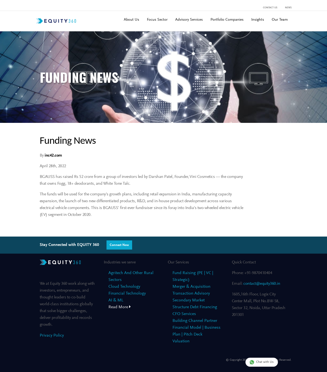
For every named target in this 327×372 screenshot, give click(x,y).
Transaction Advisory (191, 293)
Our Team (280, 20)
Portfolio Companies (227, 20)
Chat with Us (261, 362)
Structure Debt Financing (194, 307)
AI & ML (115, 300)
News (288, 7)
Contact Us (270, 7)
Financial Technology (127, 293)
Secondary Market (188, 300)
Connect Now (119, 245)
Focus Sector (157, 20)
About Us (131, 20)
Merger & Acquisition (191, 287)
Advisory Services (189, 20)
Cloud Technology (124, 287)
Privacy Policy (52, 335)
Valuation (181, 341)
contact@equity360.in (261, 284)
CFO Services (184, 314)
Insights (257, 20)
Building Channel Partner (194, 321)
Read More (119, 307)
